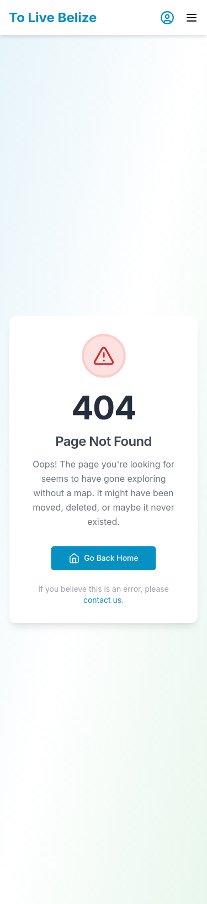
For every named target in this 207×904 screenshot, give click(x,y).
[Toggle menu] (191, 17)
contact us (102, 600)
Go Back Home (103, 558)
